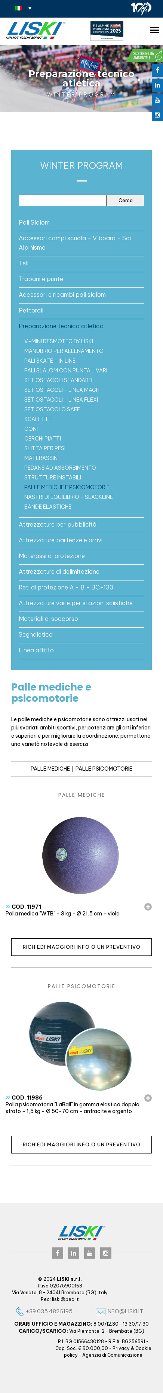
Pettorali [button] (31, 310)
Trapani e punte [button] (41, 279)
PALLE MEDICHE (50, 768)
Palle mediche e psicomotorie (67, 487)
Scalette (38, 419)
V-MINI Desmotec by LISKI (58, 341)
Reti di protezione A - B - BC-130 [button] (66, 587)
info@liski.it (119, 1311)
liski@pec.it (65, 1299)
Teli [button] (23, 263)
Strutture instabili (52, 477)
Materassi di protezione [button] (52, 556)
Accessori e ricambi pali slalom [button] (62, 294)
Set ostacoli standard (58, 380)
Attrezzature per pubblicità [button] (57, 524)
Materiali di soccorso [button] (48, 618)
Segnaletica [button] (36, 634)
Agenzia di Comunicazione (112, 1355)
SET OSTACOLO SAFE (52, 409)
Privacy (121, 1348)
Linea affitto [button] (36, 650)
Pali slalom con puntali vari (65, 370)
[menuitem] (23, 8)
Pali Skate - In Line (50, 360)
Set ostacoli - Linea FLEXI (61, 399)
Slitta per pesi (44, 448)
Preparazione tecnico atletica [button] (61, 326)
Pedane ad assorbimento (60, 467)
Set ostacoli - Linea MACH (61, 390)
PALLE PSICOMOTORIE (104, 768)
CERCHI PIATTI (42, 438)
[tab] (81, 222)
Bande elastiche (47, 506)
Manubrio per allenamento (64, 351)
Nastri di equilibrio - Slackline (68, 497)
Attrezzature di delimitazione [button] (59, 571)
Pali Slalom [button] (34, 222)
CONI (31, 429)
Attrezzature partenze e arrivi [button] (60, 540)
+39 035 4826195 (44, 1311)
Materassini (41, 458)
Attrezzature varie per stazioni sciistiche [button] (76, 603)
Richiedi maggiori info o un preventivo (82, 947)
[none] (23, 8)
